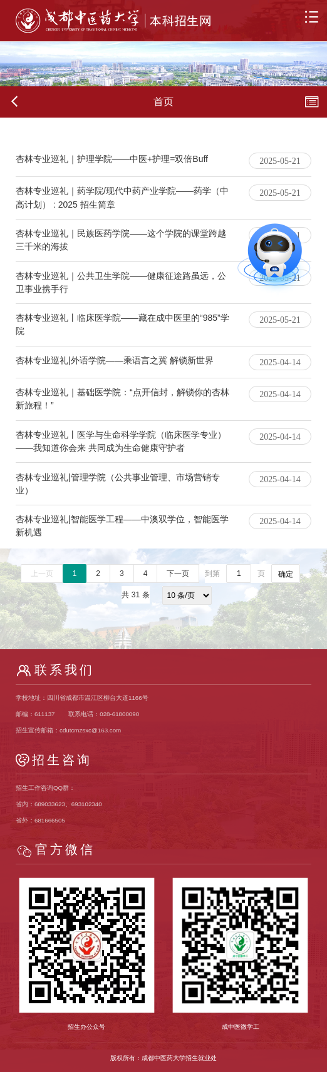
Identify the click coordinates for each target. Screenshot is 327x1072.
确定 (285, 574)
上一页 (42, 573)
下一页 (178, 573)
